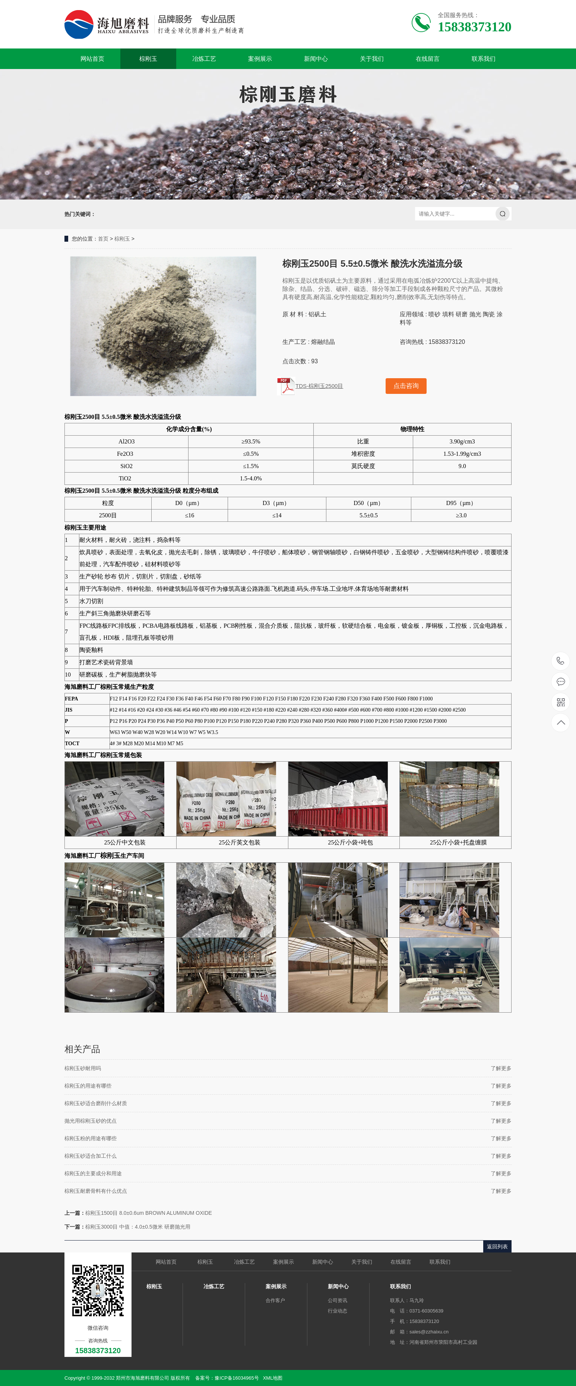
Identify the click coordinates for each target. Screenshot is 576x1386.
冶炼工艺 (204, 59)
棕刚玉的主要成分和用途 (93, 1173)
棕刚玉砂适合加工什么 (90, 1156)
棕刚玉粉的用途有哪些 (90, 1138)
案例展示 (260, 59)
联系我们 (484, 59)
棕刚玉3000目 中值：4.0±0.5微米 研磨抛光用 (137, 1227)
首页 (103, 239)
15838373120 (560, 661)
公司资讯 (337, 1300)
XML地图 (273, 1378)
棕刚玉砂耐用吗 (82, 1068)
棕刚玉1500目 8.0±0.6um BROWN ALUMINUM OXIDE (148, 1213)
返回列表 (497, 1246)
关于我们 (372, 59)
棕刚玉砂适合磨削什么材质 (95, 1103)
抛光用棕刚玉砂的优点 (90, 1121)
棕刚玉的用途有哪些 (87, 1086)
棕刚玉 (148, 59)
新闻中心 (316, 59)
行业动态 (337, 1311)
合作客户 (275, 1300)
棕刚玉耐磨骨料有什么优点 (95, 1191)
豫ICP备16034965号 (237, 1378)
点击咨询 (406, 385)
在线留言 (428, 59)
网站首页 (92, 59)
